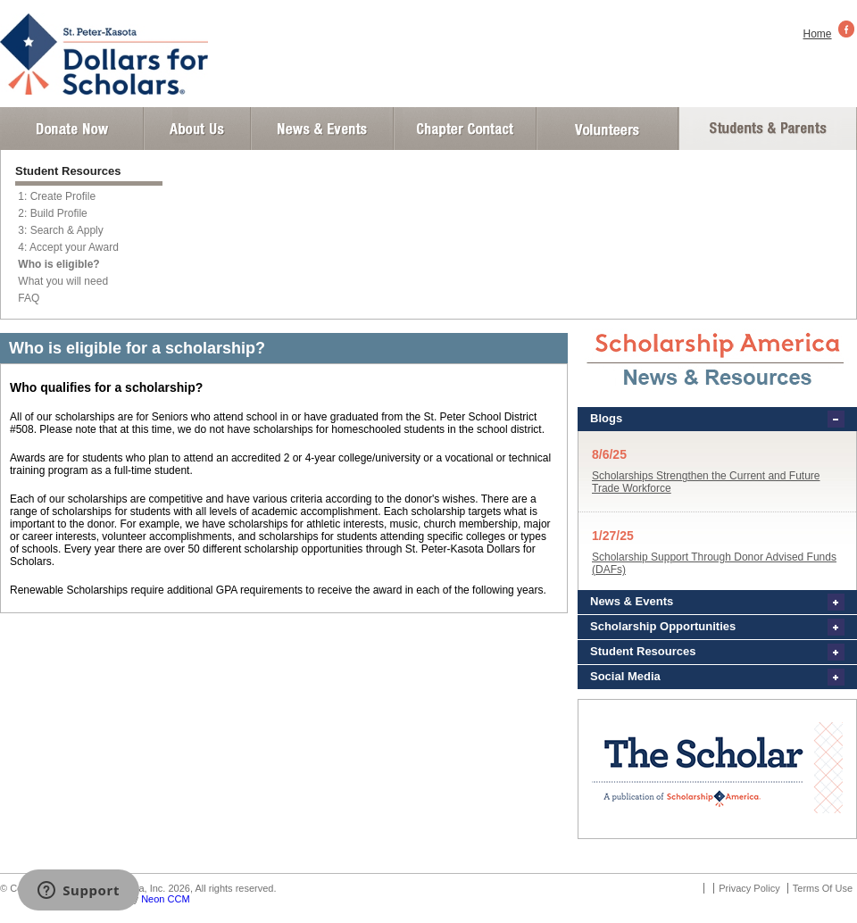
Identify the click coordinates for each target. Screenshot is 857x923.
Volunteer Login (607, 128)
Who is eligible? (58, 264)
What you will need (63, 281)
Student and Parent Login (767, 128)
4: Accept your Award (68, 247)
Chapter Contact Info (465, 128)
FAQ (28, 298)
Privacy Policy (749, 888)
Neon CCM (165, 899)
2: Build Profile (52, 213)
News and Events (322, 128)
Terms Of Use (823, 888)
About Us (197, 128)
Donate (72, 128)
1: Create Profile (57, 196)
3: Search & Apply (60, 230)
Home (817, 34)
